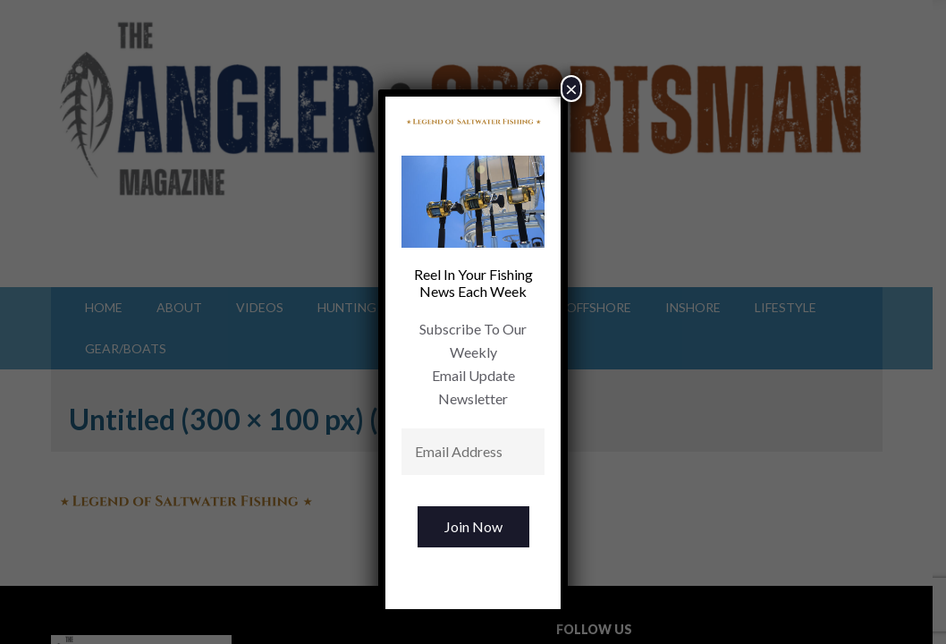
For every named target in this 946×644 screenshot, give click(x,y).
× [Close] (571, 88)
